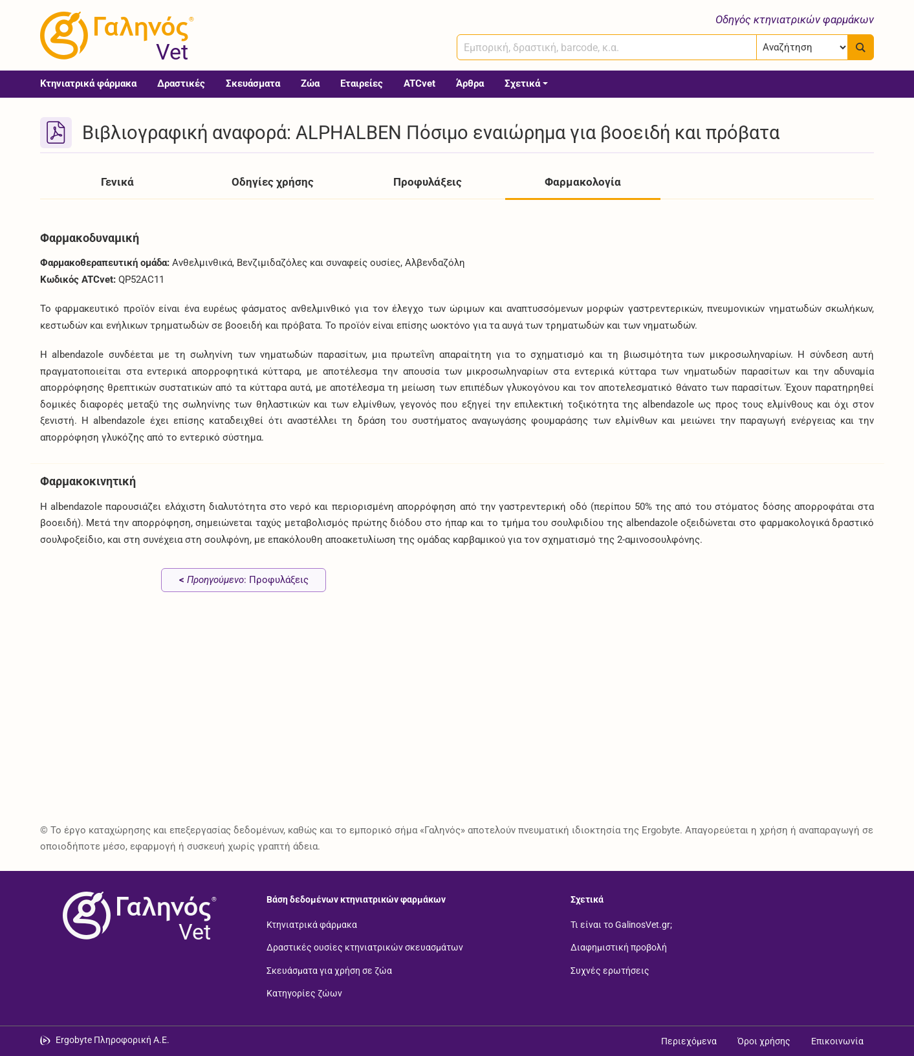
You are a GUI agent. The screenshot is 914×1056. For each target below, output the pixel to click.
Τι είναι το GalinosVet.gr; (621, 924)
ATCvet (419, 83)
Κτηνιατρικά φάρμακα (88, 83)
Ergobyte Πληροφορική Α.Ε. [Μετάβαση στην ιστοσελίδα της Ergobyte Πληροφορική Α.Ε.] (112, 1040)
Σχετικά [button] (522, 83)
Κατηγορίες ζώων (304, 993)
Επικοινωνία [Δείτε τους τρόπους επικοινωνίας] (837, 1041)
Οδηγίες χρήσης (273, 182)
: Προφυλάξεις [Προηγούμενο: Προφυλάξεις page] (244, 580)
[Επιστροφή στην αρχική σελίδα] (137, 916)
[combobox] (607, 47)
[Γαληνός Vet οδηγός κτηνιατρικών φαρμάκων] (114, 36)
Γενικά (117, 182)
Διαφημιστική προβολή (619, 947)
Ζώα (310, 83)
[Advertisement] (428, 716)
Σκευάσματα (253, 83)
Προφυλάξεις (427, 182)
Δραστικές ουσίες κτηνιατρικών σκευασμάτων (365, 947)
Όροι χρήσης (763, 1041)
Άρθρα (470, 83)
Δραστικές (181, 83)
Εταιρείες (361, 83)
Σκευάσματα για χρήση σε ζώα (329, 970)
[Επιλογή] (802, 47)
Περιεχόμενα (689, 1041)
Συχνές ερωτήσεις (610, 970)
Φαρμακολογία (583, 182)
